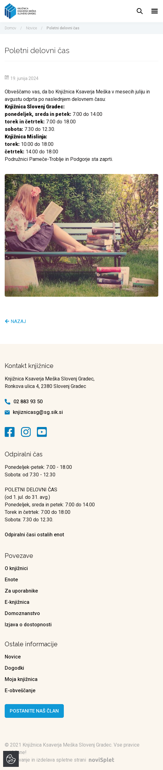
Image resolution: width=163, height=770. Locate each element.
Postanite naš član (34, 711)
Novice (31, 28)
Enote (11, 580)
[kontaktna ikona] (11, 432)
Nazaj (15, 321)
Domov (10, 28)
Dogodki (14, 668)
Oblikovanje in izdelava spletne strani (61, 760)
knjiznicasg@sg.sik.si (38, 412)
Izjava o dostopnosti (28, 625)
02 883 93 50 (28, 402)
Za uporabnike (21, 591)
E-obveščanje (20, 690)
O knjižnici (16, 568)
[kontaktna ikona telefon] (7, 402)
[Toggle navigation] (154, 11)
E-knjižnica (17, 602)
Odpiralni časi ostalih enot (34, 535)
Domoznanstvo (22, 613)
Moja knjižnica (21, 679)
